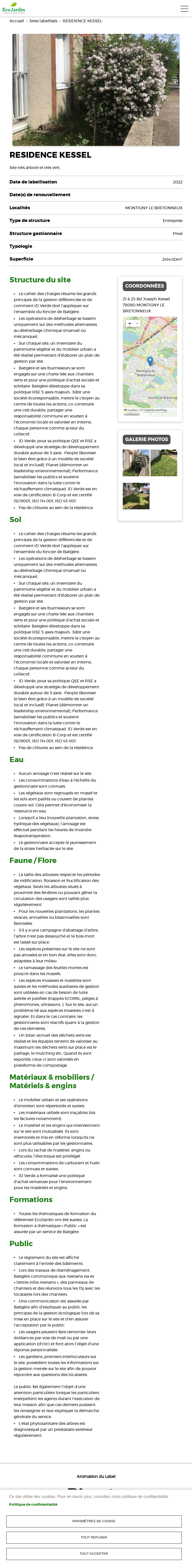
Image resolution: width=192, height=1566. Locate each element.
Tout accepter (94, 1553)
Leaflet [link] (131, 410)
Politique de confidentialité (33, 1504)
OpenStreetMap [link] (155, 410)
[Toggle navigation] (185, 9)
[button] (150, 361)
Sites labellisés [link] (43, 21)
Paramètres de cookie (94, 1521)
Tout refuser (94, 1537)
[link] (13, 8)
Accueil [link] (17, 21)
